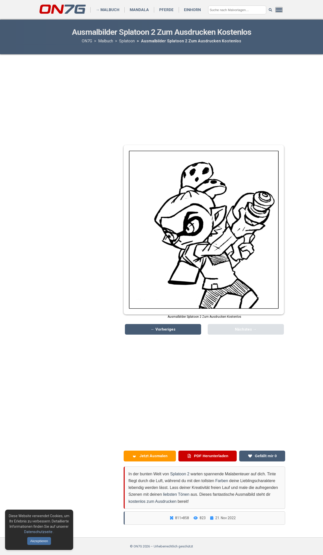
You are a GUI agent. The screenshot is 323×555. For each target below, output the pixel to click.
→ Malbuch (107, 10)
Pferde (166, 10)
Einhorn (192, 10)
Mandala (139, 10)
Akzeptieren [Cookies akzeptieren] (39, 541)
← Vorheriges (163, 329)
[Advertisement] (161, 94)
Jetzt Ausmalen (150, 456)
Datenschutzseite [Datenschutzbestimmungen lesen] (38, 532)
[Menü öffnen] (279, 10)
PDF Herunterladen (207, 456)
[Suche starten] (270, 10)
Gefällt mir (262, 456)
